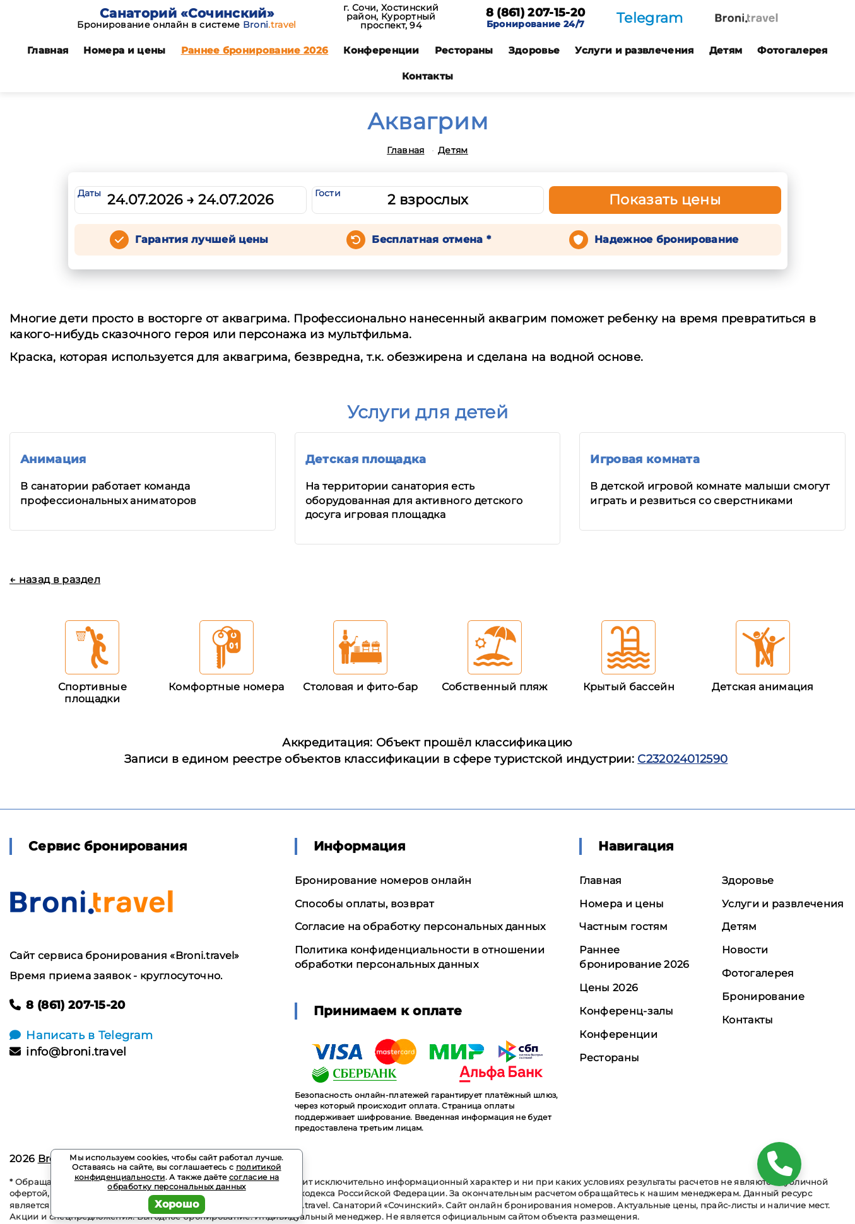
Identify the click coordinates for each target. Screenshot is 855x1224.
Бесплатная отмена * (431, 239)
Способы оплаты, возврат (364, 904)
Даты (90, 193)
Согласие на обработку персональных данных (420, 927)
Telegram (649, 17)
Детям (726, 50)
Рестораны (464, 50)
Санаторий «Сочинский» (187, 13)
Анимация (53, 459)
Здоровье (534, 50)
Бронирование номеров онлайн (383, 880)
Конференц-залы (626, 1011)
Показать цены (665, 199)
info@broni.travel (68, 1052)
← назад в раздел (54, 580)
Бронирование (763, 997)
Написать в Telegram (81, 1035)
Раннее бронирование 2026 (255, 50)
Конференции (381, 50)
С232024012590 (682, 759)
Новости (745, 950)
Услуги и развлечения (634, 50)
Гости (328, 193)
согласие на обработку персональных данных (193, 1182)
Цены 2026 (608, 988)
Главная (47, 50)
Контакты (428, 76)
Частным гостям (623, 927)
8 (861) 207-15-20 (535, 13)
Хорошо (177, 1204)
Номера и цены (124, 50)
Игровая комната (645, 459)
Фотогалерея (792, 50)
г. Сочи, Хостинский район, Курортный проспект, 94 (391, 16)
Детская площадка (366, 459)
